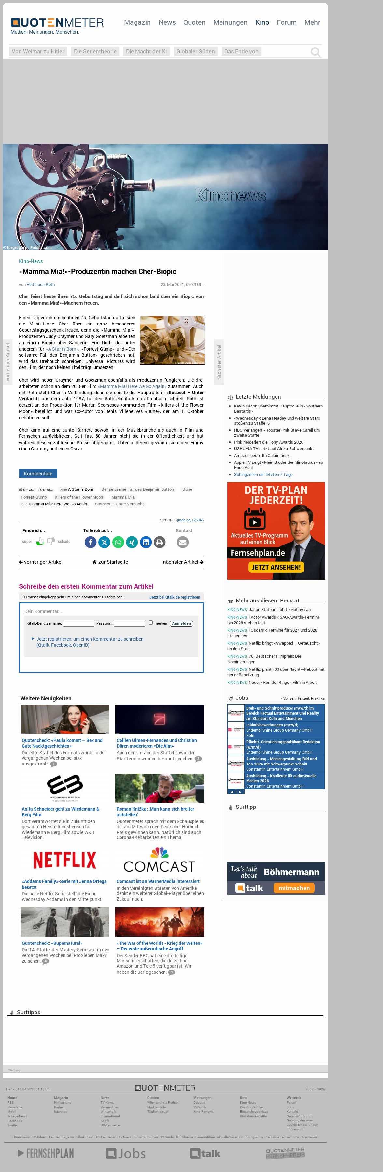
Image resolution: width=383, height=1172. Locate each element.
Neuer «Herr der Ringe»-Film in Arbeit (272, 682)
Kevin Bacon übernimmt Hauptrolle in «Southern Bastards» (278, 408)
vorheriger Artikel (41, 562)
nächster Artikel (183, 562)
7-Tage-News (17, 1116)
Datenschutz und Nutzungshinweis (300, 1118)
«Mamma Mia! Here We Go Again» (132, 386)
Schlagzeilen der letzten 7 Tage (263, 474)
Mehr (312, 22)
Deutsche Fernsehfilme (282, 1137)
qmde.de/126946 (190, 519)
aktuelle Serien (227, 1137)
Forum (287, 22)
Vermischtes (110, 1107)
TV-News (107, 1102)
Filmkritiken (85, 1137)
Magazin (137, 22)
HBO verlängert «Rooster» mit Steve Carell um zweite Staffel (277, 432)
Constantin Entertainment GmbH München (272, 763)
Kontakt (292, 1112)
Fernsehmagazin (61, 1137)
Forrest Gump (34, 497)
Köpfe (105, 1121)
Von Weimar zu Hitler (38, 51)
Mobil (11, 1112)
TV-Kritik (199, 1107)
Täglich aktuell (158, 1112)
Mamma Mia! (123, 497)
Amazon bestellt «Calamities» (262, 455)
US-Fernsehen (111, 1125)
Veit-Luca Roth (41, 284)
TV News (125, 1137)
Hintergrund (63, 1102)
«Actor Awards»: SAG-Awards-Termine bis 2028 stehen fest (273, 619)
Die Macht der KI (146, 51)
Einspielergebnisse (254, 1112)
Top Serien (309, 1137)
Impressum (295, 1129)
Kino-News (248, 1102)
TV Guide (167, 1137)
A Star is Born (76, 489)
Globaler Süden (196, 51)
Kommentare (38, 473)
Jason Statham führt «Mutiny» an (269, 609)
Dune (187, 489)
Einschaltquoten (146, 1137)
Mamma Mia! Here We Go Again (54, 503)
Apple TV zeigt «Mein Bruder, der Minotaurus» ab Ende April (278, 464)
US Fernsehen (106, 1137)
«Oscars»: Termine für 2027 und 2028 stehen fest (272, 632)
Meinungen (230, 22)
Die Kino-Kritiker (251, 1107)
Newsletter (15, 1107)
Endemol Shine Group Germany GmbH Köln (270, 730)
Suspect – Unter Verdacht (119, 503)
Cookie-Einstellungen (302, 1125)
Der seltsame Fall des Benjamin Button (137, 489)
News (167, 22)
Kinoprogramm (252, 1137)
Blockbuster (184, 1137)
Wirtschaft (108, 1112)
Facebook (14, 1121)
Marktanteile (156, 1107)
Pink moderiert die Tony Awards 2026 (268, 442)
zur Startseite (110, 562)
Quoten (194, 22)
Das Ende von (241, 51)
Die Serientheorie (95, 51)
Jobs (290, 1107)
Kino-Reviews (203, 1112)
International (110, 1116)
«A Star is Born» (62, 349)
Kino (262, 22)
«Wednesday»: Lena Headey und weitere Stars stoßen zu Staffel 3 (277, 420)
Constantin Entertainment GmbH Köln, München (273, 713)
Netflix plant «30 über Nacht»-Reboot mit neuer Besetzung (276, 672)
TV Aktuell (39, 1137)
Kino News (22, 1137)
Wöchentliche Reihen (162, 1102)
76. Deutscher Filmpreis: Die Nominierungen (264, 659)
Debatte (199, 1102)
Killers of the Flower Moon (79, 497)
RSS (10, 1102)
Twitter (12, 1125)
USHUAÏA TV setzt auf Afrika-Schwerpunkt (274, 448)
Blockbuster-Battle (253, 1116)
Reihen (59, 1107)
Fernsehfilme (205, 1137)
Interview (60, 1112)
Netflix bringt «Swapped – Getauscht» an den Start (273, 646)
